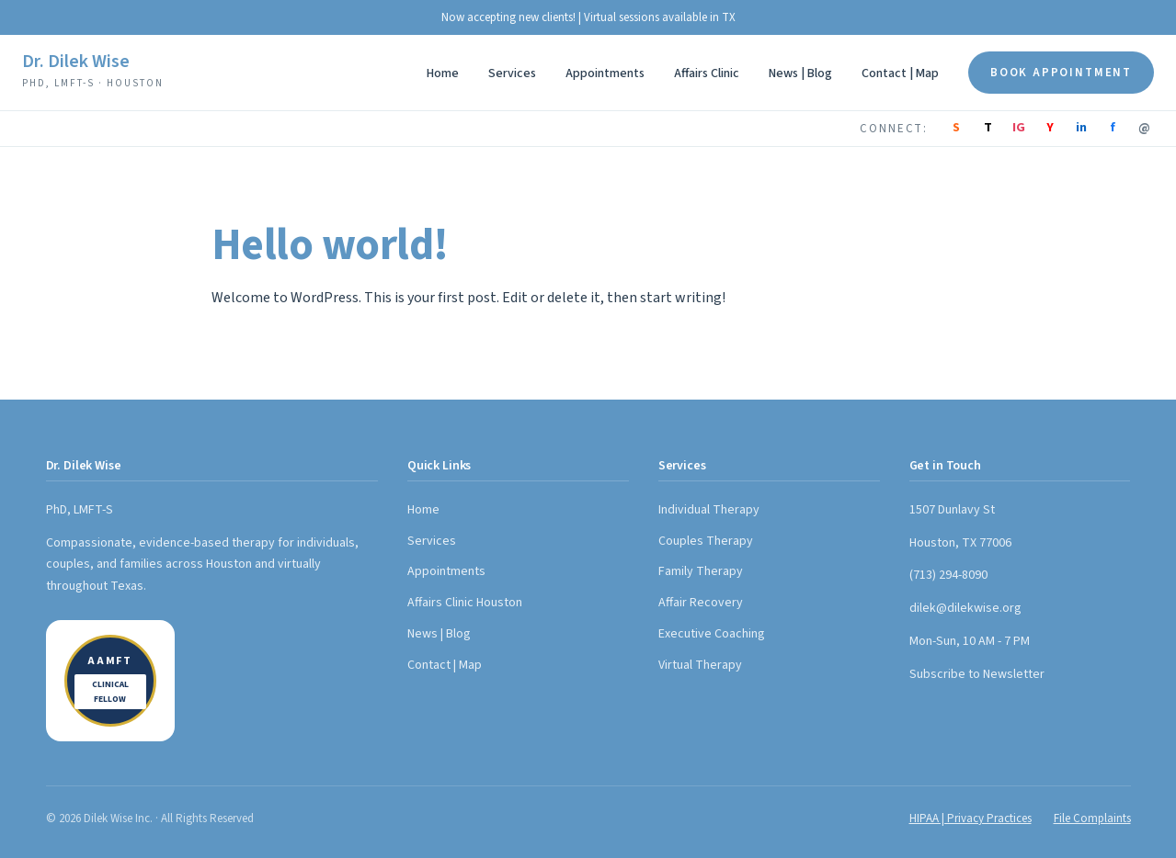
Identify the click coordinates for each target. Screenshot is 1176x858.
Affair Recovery (700, 602)
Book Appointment (1061, 72)
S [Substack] (956, 128)
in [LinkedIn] (1081, 128)
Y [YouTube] (1050, 128)
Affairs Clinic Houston (464, 602)
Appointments (605, 73)
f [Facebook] (1112, 128)
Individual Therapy (708, 510)
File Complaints (1092, 818)
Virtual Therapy (700, 665)
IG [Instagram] (1018, 128)
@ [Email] (1144, 128)
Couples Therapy (705, 541)
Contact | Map (900, 73)
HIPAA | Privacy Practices (970, 818)
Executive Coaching (711, 634)
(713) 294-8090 (948, 575)
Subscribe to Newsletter (977, 674)
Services (512, 73)
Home (443, 73)
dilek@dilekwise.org (965, 608)
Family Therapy (700, 571)
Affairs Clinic (706, 73)
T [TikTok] (988, 128)
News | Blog (800, 73)
